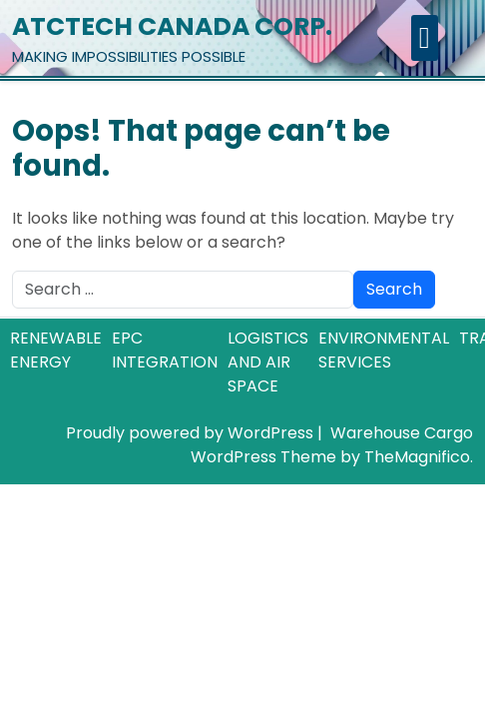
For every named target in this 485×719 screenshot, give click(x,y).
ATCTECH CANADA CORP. (172, 26)
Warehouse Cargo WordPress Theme (332, 444)
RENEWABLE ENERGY (56, 350)
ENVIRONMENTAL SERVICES (383, 350)
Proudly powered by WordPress (191, 432)
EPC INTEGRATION (165, 350)
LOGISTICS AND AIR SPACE (268, 362)
